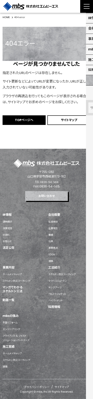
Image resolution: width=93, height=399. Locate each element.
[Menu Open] (86, 6)
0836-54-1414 (49, 179)
